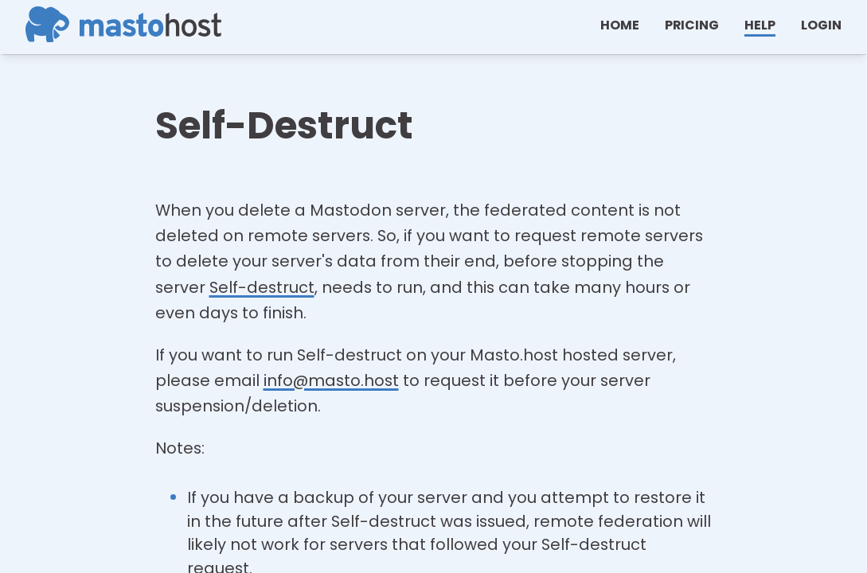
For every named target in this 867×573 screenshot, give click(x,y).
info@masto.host (331, 380)
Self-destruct (261, 287)
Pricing (692, 25)
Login (821, 25)
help (759, 25)
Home (619, 25)
